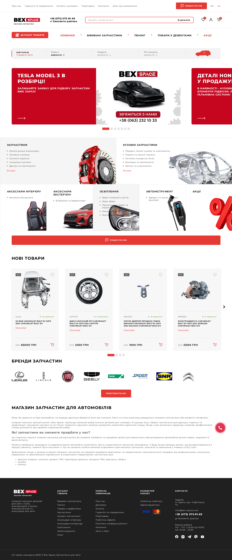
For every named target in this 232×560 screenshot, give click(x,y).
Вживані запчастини (104, 35)
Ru (212, 6)
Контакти (103, 6)
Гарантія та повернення (39, 6)
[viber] (195, 537)
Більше (11, 170)
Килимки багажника (21, 197)
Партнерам (88, 6)
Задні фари (108, 201)
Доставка (101, 505)
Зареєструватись (150, 505)
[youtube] (202, 537)
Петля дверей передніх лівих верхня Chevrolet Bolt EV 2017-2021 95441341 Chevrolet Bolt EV (142, 323)
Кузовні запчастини (68, 516)
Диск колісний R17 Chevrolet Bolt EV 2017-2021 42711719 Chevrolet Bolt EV (88, 323)
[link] (96, 96)
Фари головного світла (115, 197)
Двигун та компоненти (22, 166)
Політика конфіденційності (111, 523)
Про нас (16, 6)
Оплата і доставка (67, 6)
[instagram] (183, 537)
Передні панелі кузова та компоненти (147, 151)
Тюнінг (139, 35)
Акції (207, 35)
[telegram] (189, 536)
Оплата (100, 508)
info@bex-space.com (187, 510)
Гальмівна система (20, 162)
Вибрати (56, 55)
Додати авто (24, 55)
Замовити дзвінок (63, 21)
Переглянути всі (116, 393)
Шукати (184, 20)
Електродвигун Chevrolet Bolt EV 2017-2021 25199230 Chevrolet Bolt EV (194, 323)
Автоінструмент (66, 531)
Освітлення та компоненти (117, 215)
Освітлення (64, 527)
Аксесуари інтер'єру (69, 520)
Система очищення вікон (139, 158)
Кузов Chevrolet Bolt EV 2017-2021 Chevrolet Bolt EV (34, 322)
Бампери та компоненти (139, 162)
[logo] (27, 20)
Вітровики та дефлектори (70, 200)
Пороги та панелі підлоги (140, 154)
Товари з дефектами (175, 35)
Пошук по (191, 5)
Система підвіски (19, 158)
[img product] (35, 290)
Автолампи (108, 211)
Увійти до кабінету (151, 501)
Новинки (67, 35)
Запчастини (64, 512)
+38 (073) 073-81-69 (62, 18)
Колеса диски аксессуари (24, 151)
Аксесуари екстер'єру (70, 523)
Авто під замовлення (125, 6)
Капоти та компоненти (138, 166)
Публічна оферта (105, 520)
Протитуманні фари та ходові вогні (115, 206)
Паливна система (19, 154)
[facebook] (176, 537)
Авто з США (102, 531)
